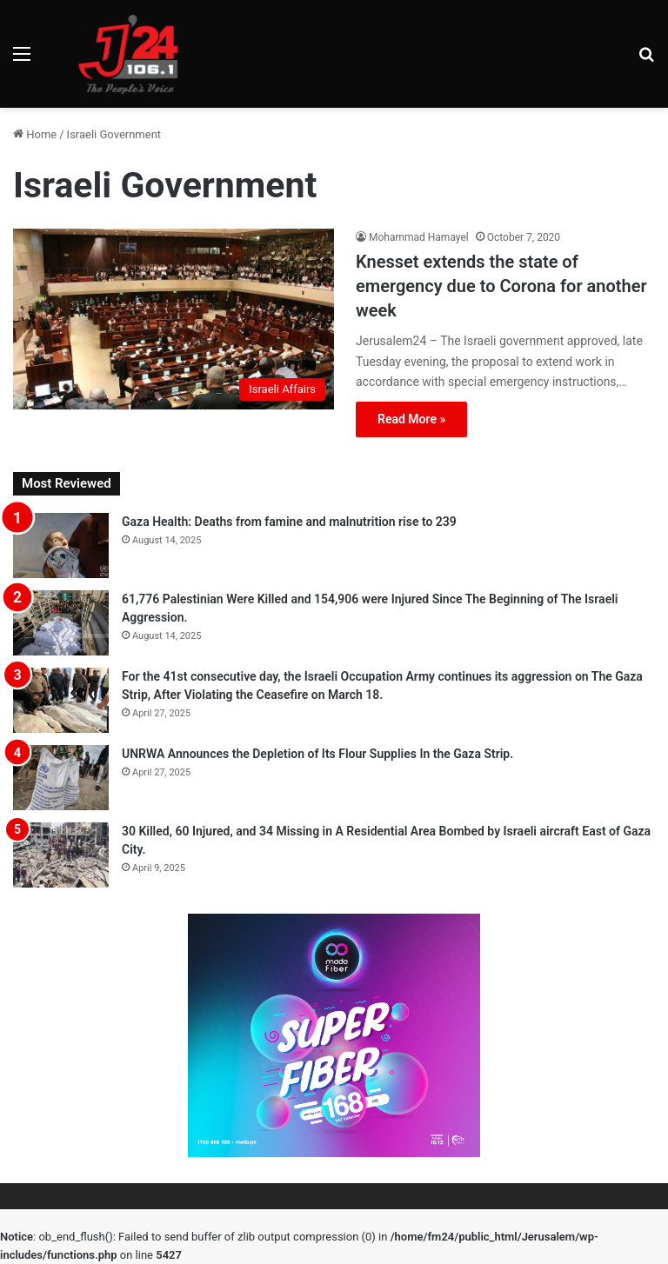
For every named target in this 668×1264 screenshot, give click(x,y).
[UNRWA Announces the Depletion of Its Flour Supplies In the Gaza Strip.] (61, 777)
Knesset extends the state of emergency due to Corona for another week (501, 286)
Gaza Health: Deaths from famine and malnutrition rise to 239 (289, 522)
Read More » (411, 419)
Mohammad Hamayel (419, 237)
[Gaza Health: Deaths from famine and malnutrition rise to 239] (61, 545)
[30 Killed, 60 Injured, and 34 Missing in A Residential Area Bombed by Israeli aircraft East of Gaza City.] (61, 855)
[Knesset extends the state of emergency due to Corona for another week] (173, 319)
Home (35, 134)
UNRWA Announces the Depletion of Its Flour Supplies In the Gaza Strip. (317, 754)
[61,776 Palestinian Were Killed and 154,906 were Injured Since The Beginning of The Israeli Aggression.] (61, 622)
